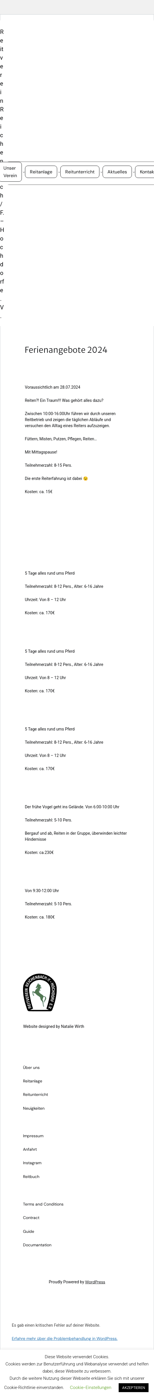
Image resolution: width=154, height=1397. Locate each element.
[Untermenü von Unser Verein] (24, 172)
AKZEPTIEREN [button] (133, 1387)
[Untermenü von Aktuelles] (134, 172)
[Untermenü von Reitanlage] (59, 172)
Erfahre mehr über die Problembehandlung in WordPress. (65, 1338)
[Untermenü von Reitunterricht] (101, 172)
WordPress (95, 1281)
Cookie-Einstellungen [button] (90, 1387)
